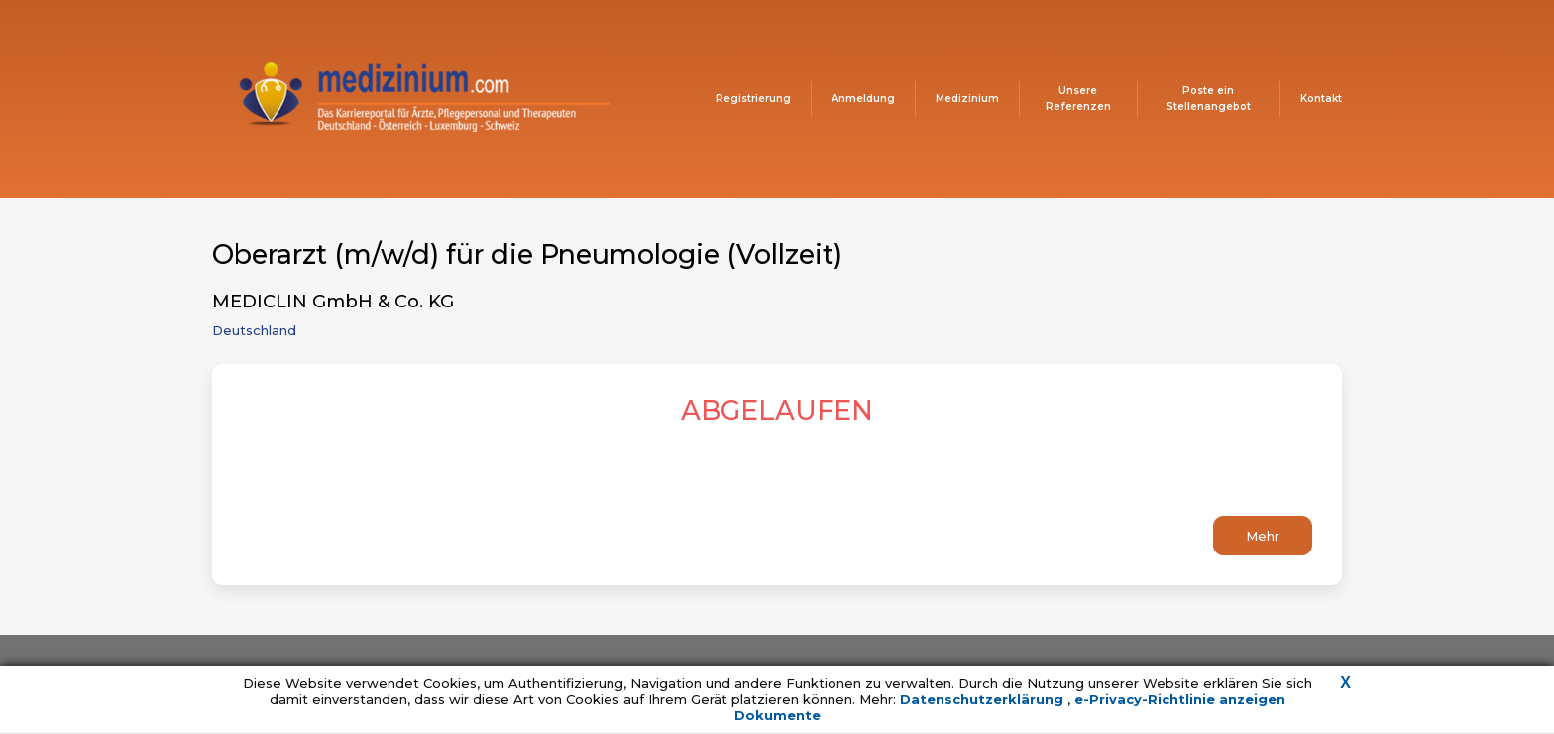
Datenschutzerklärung (983, 699)
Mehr (1262, 536)
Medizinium (967, 98)
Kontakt (1321, 98)
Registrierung (753, 98)
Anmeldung (863, 98)
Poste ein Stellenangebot (1208, 98)
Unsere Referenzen (1078, 98)
